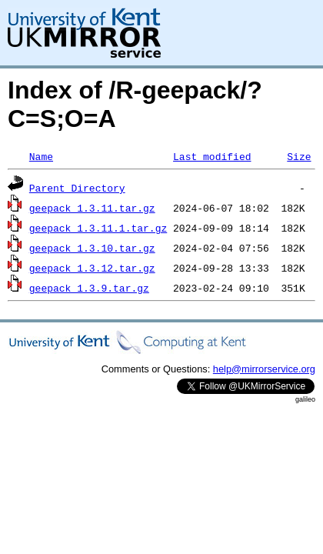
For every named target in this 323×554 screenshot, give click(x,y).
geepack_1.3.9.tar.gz (89, 288)
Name (41, 156)
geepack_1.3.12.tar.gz (92, 268)
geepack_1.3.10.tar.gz (92, 248)
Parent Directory (77, 188)
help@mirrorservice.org (264, 369)
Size (299, 156)
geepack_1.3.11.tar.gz (92, 208)
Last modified (212, 156)
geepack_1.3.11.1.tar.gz (98, 228)
